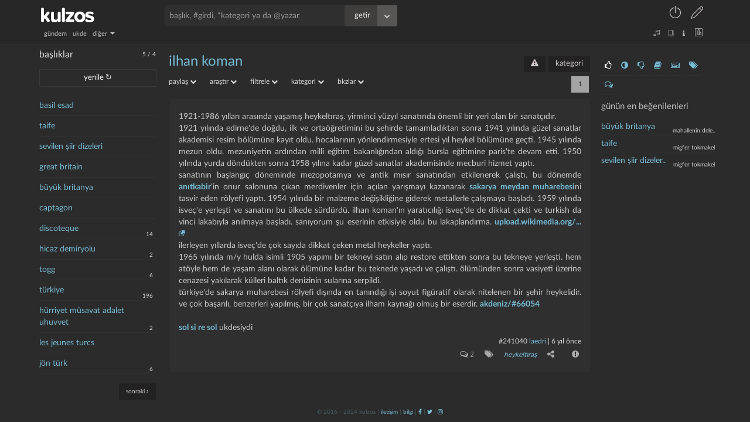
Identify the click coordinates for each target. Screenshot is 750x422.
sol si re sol (198, 328)
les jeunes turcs (66, 343)
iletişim (389, 412)
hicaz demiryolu (67, 249)
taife (47, 126)
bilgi (408, 412)
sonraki (137, 391)
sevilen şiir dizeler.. (633, 160)
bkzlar (351, 81)
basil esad (56, 105)
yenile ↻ (98, 77)
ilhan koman (206, 62)
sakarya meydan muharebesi (522, 187)
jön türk (53, 363)
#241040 (513, 341)
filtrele (264, 81)
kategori (569, 63)
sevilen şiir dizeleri (71, 146)
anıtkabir (195, 187)
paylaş (182, 81)
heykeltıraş (520, 354)
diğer (104, 33)
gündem (55, 33)
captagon (56, 208)
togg (47, 270)
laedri (537, 341)
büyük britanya (66, 187)
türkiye (51, 290)
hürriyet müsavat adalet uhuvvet (81, 316)
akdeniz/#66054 (510, 304)
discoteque (59, 228)
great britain (61, 167)
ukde (80, 33)
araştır (223, 81)
